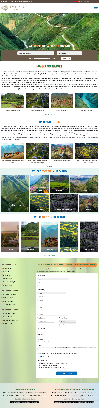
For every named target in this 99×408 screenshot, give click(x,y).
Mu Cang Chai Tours (9, 294)
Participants (42, 329)
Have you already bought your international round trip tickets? (58, 353)
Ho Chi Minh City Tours (10, 282)
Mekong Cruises (8, 323)
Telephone (41, 311)
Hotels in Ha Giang (62, 110)
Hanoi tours (7, 268)
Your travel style (43, 360)
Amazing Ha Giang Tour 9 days (62, 161)
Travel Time (63, 318)
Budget (39, 345)
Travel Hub (86, 1)
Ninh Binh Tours (8, 301)
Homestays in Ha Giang (13, 110)
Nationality (42, 290)
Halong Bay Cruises (9, 313)
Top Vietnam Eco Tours (10, 290)
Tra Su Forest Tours (9, 304)
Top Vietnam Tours (8, 264)
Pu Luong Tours (8, 298)
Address (40, 297)
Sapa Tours (6, 275)
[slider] (34, 58)
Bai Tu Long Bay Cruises (10, 320)
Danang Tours (7, 278)
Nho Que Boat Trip (86, 110)
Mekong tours (7, 285)
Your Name (42, 276)
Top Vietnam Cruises (9, 309)
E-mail (40, 304)
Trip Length (41, 318)
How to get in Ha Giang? (37, 110)
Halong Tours (7, 272)
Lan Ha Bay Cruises (9, 317)
